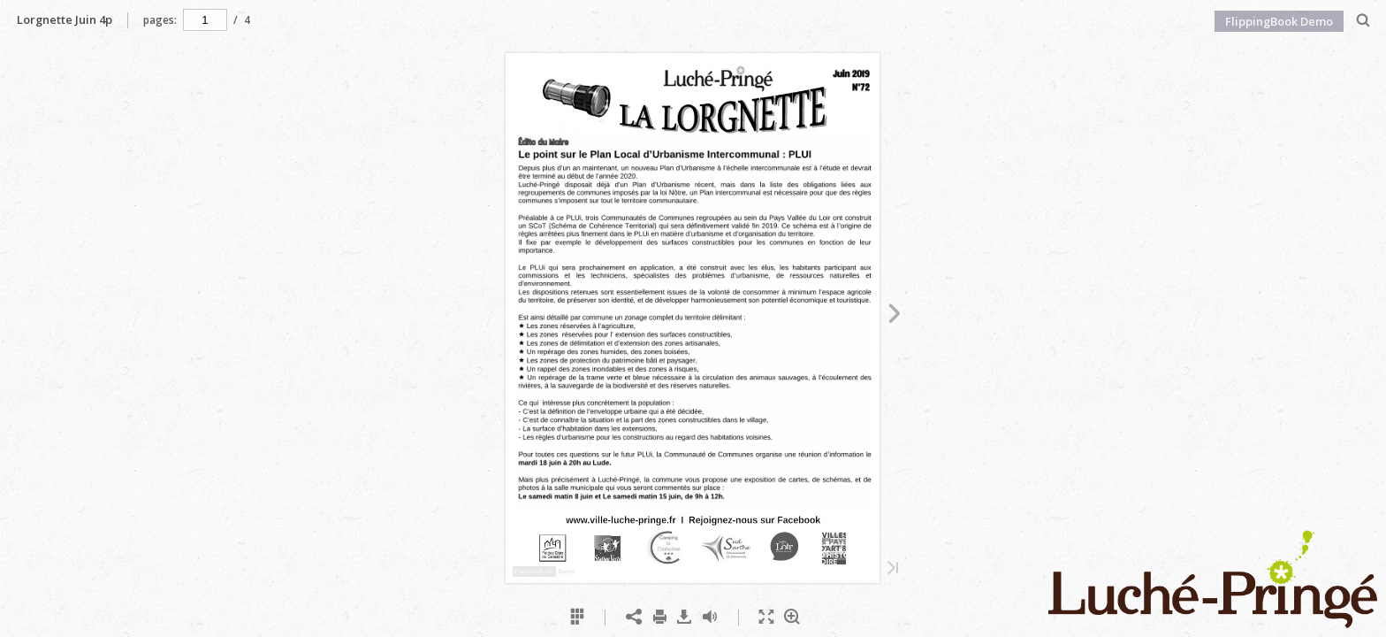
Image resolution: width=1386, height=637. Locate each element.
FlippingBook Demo (1279, 21)
